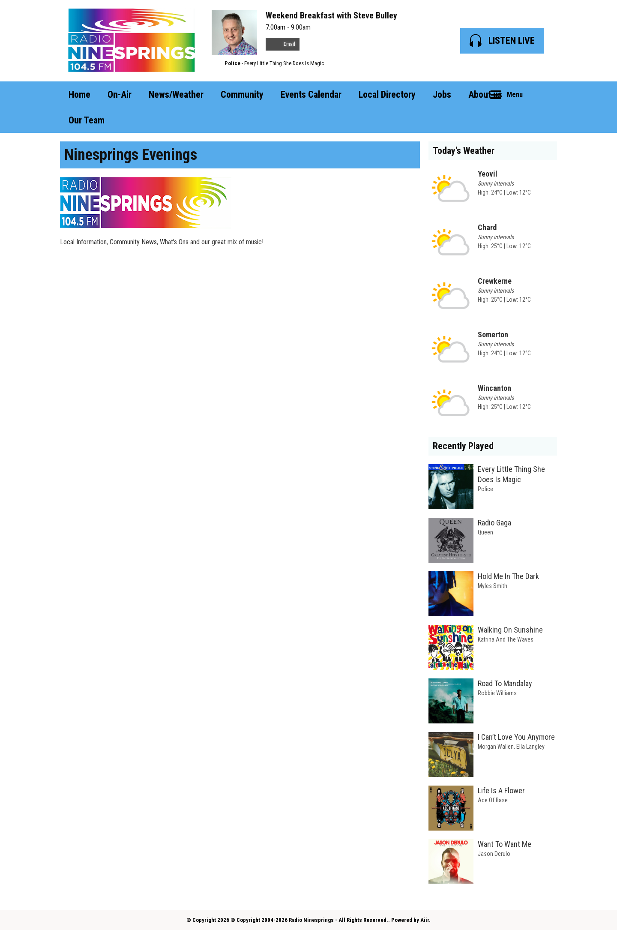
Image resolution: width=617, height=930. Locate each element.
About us (485, 94)
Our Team (87, 120)
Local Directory (387, 94)
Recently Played (463, 446)
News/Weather (176, 94)
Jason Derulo (494, 853)
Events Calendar (311, 94)
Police (232, 63)
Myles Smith (492, 585)
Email (282, 44)
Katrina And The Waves (505, 639)
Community (242, 94)
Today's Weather (463, 150)
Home (79, 94)
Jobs (442, 94)
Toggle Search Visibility (544, 94)
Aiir (424, 920)
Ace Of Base (493, 800)
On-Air (120, 94)
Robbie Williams (497, 693)
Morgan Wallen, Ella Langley (511, 746)
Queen (485, 532)
